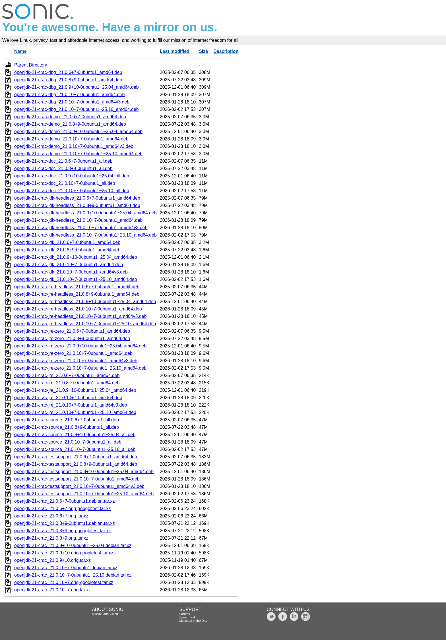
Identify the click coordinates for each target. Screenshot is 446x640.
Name (20, 51)
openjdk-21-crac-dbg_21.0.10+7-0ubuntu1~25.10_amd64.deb (76, 109)
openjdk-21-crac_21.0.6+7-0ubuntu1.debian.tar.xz (64, 501)
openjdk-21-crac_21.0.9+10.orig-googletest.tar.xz (63, 552)
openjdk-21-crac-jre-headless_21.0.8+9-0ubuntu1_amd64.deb (76, 294)
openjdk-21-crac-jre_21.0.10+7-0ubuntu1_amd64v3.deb (70, 405)
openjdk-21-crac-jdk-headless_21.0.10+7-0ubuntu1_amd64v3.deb (80, 227)
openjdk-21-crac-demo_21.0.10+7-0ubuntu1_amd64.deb (71, 138)
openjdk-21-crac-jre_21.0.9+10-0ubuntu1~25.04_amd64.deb (75, 390)
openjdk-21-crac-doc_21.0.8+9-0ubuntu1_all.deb (63, 168)
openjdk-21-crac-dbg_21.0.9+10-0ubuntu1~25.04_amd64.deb (76, 87)
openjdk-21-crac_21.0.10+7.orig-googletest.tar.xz (63, 582)
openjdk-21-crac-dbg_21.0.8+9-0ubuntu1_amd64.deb (68, 79)
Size (203, 51)
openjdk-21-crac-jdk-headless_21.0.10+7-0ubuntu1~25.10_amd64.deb (85, 235)
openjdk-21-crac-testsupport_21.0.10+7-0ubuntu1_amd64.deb (77, 479)
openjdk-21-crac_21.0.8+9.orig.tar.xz (51, 538)
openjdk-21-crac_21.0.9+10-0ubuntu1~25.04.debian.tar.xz (72, 545)
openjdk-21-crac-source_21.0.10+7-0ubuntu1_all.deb (67, 442)
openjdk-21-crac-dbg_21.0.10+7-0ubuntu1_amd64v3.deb (71, 102)
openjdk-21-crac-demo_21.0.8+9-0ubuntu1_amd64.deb (70, 124)
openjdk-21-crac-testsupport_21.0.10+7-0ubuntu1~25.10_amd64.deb (84, 493)
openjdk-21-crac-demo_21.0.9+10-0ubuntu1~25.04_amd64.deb (78, 131)
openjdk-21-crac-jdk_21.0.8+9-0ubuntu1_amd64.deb (67, 249)
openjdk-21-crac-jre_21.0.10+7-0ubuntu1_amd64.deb (68, 397)
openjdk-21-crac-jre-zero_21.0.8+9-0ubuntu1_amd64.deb (72, 338)
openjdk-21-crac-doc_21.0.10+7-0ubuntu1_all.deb (64, 183)
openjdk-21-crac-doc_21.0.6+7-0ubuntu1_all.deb (63, 161)
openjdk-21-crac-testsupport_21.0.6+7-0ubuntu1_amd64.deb (75, 456)
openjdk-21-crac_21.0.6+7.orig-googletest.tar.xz (62, 508)
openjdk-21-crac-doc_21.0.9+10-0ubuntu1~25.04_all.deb (71, 175)
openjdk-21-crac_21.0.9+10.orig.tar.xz (52, 560)
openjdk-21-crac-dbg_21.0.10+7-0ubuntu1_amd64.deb (69, 94)
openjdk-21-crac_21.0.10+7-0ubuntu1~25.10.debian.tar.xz (72, 575)
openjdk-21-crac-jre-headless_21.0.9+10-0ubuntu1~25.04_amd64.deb (85, 301)
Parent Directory (30, 65)
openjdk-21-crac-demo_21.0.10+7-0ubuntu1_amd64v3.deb (73, 146)
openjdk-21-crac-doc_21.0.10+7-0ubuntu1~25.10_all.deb (71, 190)
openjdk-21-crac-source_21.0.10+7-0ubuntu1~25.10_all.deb (74, 449)
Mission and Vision (105, 614)
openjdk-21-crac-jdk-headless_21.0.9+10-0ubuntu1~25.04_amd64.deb (85, 212)
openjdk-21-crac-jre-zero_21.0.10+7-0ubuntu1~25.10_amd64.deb (80, 368)
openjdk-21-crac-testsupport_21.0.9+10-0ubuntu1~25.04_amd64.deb (84, 471)
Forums (184, 614)
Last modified (174, 51)
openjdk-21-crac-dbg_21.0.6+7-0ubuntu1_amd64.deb (68, 72)
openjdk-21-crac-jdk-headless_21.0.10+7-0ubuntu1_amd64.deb (78, 220)
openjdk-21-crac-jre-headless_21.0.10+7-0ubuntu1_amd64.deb (78, 308)
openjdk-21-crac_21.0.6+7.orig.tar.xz (51, 515)
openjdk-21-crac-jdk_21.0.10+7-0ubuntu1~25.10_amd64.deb (75, 279)
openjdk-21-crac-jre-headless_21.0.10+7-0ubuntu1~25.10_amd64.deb (85, 323)
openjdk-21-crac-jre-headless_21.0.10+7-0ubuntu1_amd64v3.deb (80, 316)
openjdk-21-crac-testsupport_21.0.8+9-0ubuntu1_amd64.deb (75, 464)
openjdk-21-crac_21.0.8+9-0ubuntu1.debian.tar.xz (64, 523)
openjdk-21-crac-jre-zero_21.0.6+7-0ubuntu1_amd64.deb (72, 331)
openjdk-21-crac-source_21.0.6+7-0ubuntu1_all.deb (66, 419)
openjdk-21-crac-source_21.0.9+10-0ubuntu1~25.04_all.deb (74, 434)
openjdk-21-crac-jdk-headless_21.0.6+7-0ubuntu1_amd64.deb (77, 198)
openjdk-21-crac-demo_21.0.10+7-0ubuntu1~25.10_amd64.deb (78, 153)
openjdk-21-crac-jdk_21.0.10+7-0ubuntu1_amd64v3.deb (71, 272)
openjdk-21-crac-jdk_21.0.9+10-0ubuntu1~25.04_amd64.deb (75, 257)
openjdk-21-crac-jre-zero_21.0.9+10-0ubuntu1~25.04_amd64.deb (80, 345)
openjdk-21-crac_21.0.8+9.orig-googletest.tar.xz (62, 530)
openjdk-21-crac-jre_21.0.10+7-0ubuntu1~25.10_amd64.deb (75, 412)
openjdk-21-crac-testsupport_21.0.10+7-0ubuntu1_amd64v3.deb (79, 486)
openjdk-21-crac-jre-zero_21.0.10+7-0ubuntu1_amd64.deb (73, 353)
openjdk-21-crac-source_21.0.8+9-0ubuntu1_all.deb (66, 427)
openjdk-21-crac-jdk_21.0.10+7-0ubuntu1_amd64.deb (68, 264)
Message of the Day (193, 620)
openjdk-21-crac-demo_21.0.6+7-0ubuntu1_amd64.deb (70, 116)
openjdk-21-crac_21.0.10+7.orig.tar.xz (52, 589)
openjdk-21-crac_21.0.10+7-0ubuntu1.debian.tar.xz (65, 567)
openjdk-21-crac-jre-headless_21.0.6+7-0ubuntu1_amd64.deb (76, 286)
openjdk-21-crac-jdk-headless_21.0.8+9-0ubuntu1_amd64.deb (77, 205)
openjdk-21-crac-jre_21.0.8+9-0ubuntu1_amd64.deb (66, 382)
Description (225, 51)
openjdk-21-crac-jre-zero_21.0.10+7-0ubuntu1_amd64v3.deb (75, 360)
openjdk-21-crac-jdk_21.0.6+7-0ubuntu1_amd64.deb (67, 242)
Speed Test (187, 617)
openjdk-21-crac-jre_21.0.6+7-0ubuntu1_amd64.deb (66, 375)
